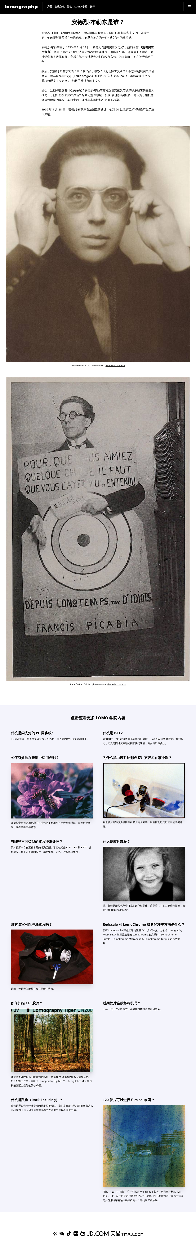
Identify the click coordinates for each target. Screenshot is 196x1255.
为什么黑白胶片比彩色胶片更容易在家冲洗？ (137, 757)
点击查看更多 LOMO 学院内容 (98, 717)
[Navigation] (189, 6)
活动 (69, 7)
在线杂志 (60, 7)
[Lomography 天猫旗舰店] (127, 1233)
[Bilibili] (82, 1233)
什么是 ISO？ (113, 733)
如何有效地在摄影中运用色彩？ (35, 757)
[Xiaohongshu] (76, 1233)
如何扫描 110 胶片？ (27, 1003)
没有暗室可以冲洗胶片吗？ (31, 924)
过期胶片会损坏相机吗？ (122, 1003)
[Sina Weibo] (55, 1233)
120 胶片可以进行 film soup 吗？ (129, 1099)
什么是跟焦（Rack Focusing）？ (37, 1099)
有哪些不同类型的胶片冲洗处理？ (37, 841)
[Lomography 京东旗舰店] (98, 1233)
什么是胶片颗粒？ (116, 841)
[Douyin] (69, 1233)
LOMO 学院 (80, 7)
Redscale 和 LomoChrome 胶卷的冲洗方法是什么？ (144, 924)
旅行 (92, 7)
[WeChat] (62, 1233)
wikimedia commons (115, 365)
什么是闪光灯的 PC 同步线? (32, 733)
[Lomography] (21, 7)
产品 (49, 7)
